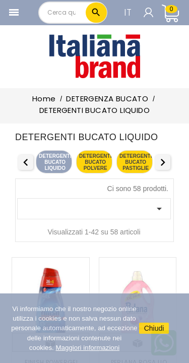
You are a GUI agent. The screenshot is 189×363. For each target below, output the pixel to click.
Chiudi (154, 328)
